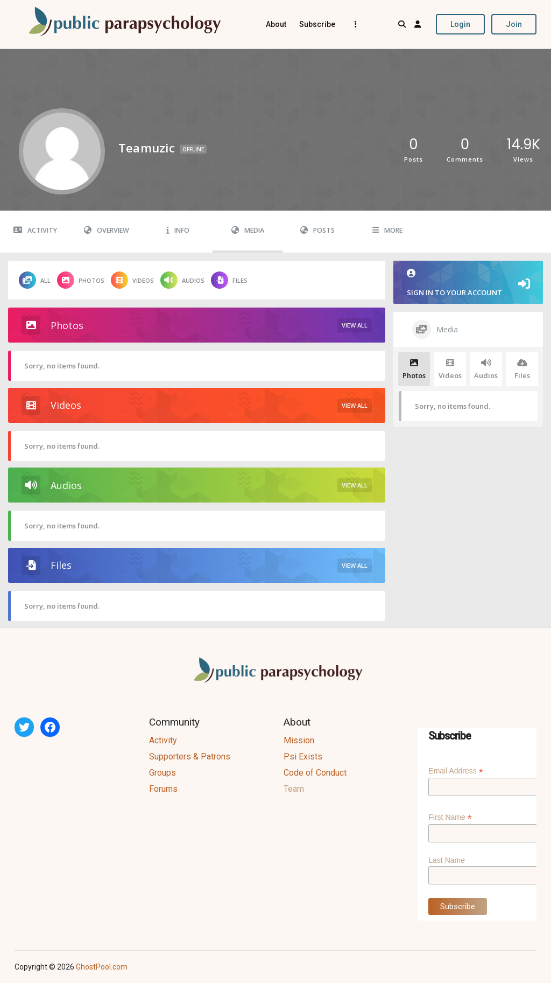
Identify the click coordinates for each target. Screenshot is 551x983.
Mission (299, 740)
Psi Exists (303, 756)
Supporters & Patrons (189, 756)
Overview (106, 230)
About (276, 24)
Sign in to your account (468, 283)
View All (355, 325)
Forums (163, 789)
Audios (182, 280)
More (387, 230)
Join (514, 24)
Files (229, 280)
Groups (162, 773)
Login (460, 24)
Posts (317, 230)
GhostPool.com (102, 967)
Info (177, 230)
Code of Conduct (315, 773)
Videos (132, 280)
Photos (80, 280)
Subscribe (317, 24)
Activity (35, 230)
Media (247, 230)
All (35, 280)
